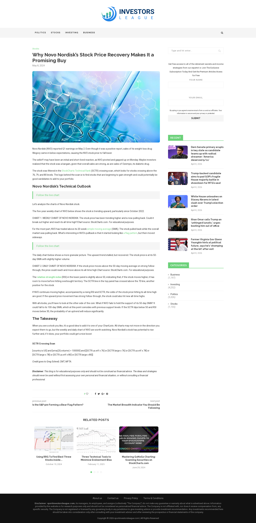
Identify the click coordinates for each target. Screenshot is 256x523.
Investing (71, 32)
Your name (196, 83)
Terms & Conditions (153, 498)
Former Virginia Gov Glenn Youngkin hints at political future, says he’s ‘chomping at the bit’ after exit (207, 244)
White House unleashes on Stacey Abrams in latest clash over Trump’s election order (207, 201)
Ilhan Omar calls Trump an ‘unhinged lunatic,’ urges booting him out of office (206, 222)
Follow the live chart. (48, 195)
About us (97, 498)
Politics (40, 32)
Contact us (113, 498)
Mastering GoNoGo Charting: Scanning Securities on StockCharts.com (139, 459)
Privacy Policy (131, 498)
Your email (196, 101)
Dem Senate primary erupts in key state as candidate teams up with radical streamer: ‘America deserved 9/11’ (207, 153)
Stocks (55, 32)
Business (89, 32)
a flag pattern (130, 233)
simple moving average (99, 229)
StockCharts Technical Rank (76, 170)
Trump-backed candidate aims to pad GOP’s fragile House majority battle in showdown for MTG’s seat (206, 178)
